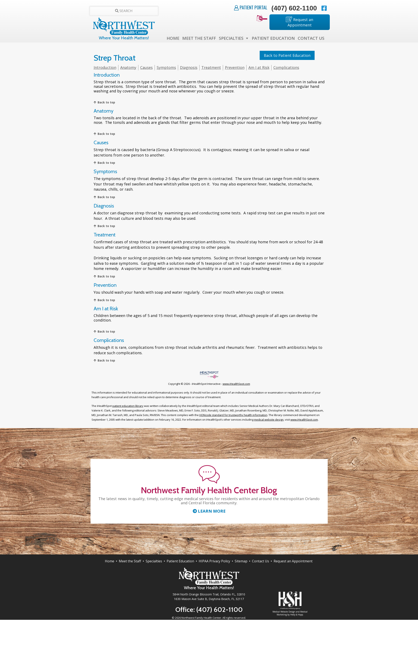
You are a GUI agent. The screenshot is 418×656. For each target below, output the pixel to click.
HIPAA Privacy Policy (214, 561)
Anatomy (128, 67)
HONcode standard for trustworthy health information (233, 415)
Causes (146, 67)
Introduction (105, 67)
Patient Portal (250, 7)
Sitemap (241, 561)
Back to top (106, 102)
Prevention (234, 67)
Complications (286, 67)
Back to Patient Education (287, 55)
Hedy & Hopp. (297, 614)
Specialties (231, 38)
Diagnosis (188, 67)
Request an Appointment (299, 21)
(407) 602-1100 (294, 8)
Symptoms (166, 67)
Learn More (209, 511)
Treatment (211, 67)
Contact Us (311, 38)
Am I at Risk (258, 67)
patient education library (127, 406)
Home (173, 38)
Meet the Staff (199, 38)
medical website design (269, 419)
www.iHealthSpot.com (236, 384)
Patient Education (273, 38)
